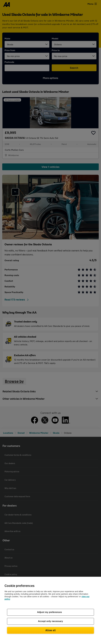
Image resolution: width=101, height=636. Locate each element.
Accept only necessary (50, 621)
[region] (50, 606)
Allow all (50, 630)
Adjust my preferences (49, 612)
